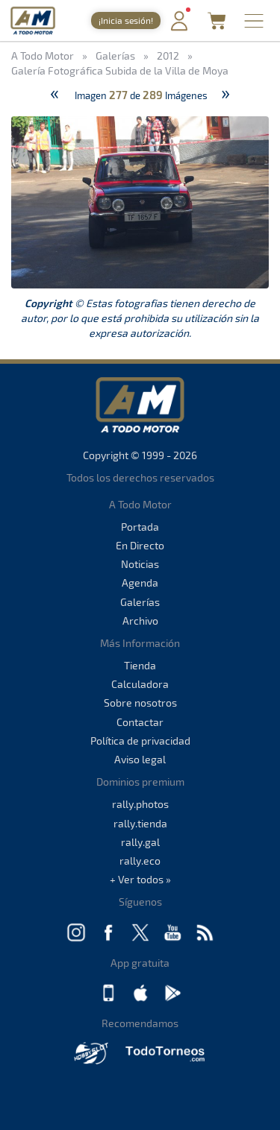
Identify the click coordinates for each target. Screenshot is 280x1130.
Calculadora (140, 684)
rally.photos (140, 804)
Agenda (140, 582)
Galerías (140, 602)
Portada (140, 526)
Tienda (140, 665)
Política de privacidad (140, 740)
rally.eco (140, 860)
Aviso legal (140, 759)
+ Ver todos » (140, 879)
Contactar (140, 722)
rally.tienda (140, 823)
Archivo (140, 620)
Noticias (140, 564)
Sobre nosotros (140, 702)
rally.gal (140, 842)
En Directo (140, 545)
